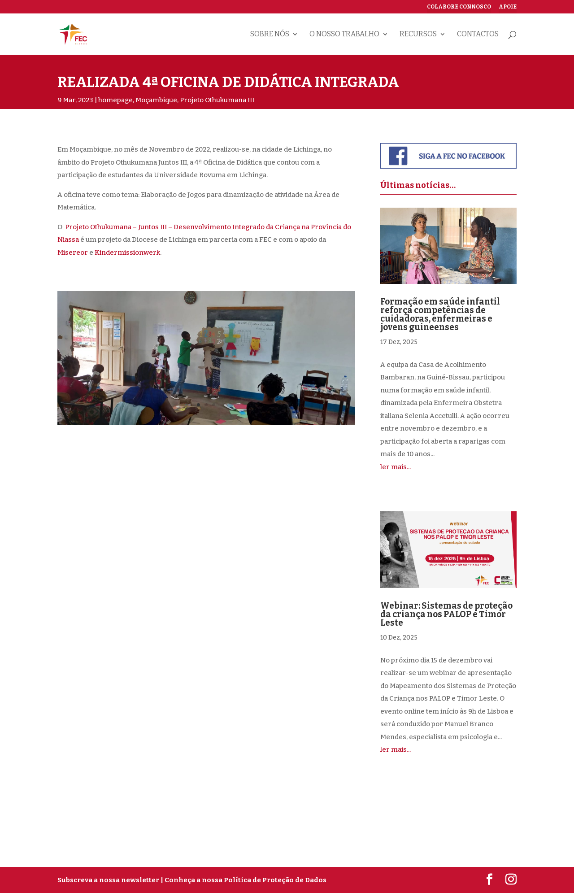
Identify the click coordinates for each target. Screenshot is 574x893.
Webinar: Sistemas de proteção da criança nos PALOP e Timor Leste (446, 614)
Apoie (508, 7)
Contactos (478, 34)
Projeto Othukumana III (217, 100)
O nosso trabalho (344, 34)
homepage (115, 100)
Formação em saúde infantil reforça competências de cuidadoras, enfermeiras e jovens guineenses (440, 314)
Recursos (418, 34)
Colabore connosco (459, 7)
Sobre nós (269, 34)
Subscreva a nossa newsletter (108, 880)
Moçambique (156, 100)
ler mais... (395, 467)
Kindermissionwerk (127, 252)
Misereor (72, 252)
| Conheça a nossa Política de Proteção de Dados (243, 880)
